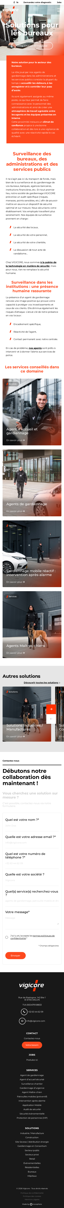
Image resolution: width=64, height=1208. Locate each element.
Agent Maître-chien (32, 1092)
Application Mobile (32, 1105)
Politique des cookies (32, 1196)
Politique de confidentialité (32, 1193)
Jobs (59, 2)
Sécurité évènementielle (32, 1114)
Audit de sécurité (32, 1109)
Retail (32, 1159)
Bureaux (32, 1172)
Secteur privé (32, 1155)
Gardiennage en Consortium (32, 1146)
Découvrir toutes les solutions (41, 682)
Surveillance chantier (32, 1084)
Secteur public (32, 1150)
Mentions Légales (32, 1199)
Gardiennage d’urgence (32, 1088)
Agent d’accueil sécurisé (32, 1079)
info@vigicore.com (32, 1021)
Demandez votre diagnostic (37, 2)
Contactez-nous (32, 1038)
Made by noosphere (32, 1204)
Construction (32, 1137)
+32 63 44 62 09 (32, 1012)
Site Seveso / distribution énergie (32, 1142)
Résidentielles (32, 1167)
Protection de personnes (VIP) (32, 1118)
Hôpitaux (32, 1176)
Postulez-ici (32, 1060)
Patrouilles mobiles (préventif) (32, 1097)
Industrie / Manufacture (32, 1133)
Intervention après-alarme (32, 1101)
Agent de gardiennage (32, 1075)
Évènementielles (32, 1163)
